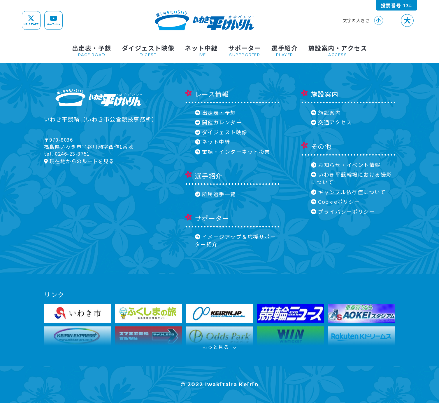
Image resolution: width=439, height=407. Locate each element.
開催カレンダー (218, 122)
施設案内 (326, 112)
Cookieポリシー (335, 201)
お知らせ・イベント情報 (346, 164)
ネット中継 (213, 141)
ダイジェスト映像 (221, 132)
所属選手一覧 (215, 194)
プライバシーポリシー (343, 211)
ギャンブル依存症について (348, 192)
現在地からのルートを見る (79, 161)
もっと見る (219, 349)
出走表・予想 (215, 112)
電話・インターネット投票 (232, 151)
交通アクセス (331, 122)
